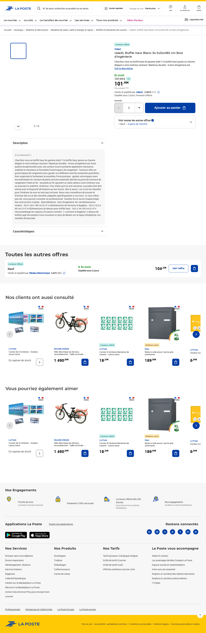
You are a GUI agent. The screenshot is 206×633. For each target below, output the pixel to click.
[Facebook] (180, 531)
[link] (22, 624)
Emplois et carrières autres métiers (169, 578)
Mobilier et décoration (37, 29)
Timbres (58, 560)
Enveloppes (60, 555)
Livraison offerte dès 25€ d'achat (128, 501)
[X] (164, 531)
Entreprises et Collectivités (38, 609)
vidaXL (139, 92)
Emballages (60, 564)
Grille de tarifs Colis (113, 564)
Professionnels (12, 609)
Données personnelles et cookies (185, 624)
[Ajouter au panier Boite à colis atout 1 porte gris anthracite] (176, 362)
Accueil (7, 29)
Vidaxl (117, 49)
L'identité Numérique (15, 578)
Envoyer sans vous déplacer (19, 555)
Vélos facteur (135, 20)
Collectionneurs (62, 569)
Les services (82, 20)
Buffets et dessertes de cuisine (111, 29)
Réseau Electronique (39, 272)
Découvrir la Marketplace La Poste (22, 587)
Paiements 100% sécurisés (80, 503)
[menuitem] (193, 20)
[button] (185, 8)
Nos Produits (65, 548)
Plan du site (87, 624)
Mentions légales (161, 624)
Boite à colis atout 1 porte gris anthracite (159, 353)
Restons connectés (182, 524)
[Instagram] (157, 531)
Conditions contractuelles (140, 624)
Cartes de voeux (62, 573)
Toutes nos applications (61, 524)
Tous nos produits (107, 20)
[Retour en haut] (200, 615)
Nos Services (16, 548)
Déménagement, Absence (17, 564)
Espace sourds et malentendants (168, 564)
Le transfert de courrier (54, 20)
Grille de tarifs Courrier (114, 560)
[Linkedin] (149, 531)
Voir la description (123, 68)
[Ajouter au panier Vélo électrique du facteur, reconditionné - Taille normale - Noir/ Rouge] (85, 362)
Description (58, 143)
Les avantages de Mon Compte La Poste (172, 560)
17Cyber (156, 582)
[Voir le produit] (39, 362)
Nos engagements (174, 502)
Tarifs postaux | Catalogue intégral (120, 555)
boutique (18, 29)
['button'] (18, 8)
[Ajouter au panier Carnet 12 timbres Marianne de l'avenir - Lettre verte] (130, 362)
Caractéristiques (58, 231)
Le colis (28, 20)
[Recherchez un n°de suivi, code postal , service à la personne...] (64, 9)
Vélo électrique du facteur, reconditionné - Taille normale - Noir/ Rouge (69, 354)
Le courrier (10, 20)
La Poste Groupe (65, 609)
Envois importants (14, 560)
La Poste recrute (87, 609)
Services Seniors (13, 569)
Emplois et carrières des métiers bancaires (173, 573)
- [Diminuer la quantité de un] (118, 108)
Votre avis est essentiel (163, 569)
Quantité (118, 100)
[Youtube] (188, 531)
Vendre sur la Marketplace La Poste (23, 582)
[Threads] (195, 531)
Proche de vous (25, 502)
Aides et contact (160, 555)
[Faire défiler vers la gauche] (10, 334)
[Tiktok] (172, 531)
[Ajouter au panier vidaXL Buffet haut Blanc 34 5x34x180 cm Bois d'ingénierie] (170, 107)
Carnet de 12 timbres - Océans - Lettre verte (24, 353)
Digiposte (10, 573)
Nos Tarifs (111, 548)
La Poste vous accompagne (175, 548)
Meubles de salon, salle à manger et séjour (72, 29)
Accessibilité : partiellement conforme (110, 624)
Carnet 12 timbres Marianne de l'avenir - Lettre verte (114, 353)
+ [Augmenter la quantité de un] (139, 108)
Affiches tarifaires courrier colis (119, 569)
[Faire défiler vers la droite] (196, 334)
